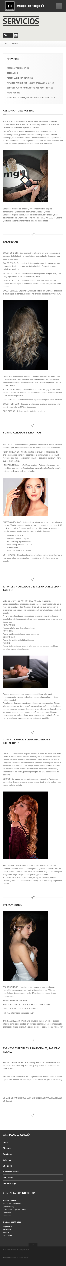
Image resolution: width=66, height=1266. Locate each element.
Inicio (5, 44)
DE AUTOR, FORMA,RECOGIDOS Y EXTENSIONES (30, 88)
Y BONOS (13, 93)
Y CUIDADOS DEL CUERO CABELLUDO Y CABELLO (31, 83)
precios (11, 1171)
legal (10, 1183)
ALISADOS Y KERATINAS (20, 78)
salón (7, 1148)
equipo (7, 1165)
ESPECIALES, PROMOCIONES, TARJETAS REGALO (31, 98)
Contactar (8, 1177)
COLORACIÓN (12, 73)
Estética (7, 1160)
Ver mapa (7, 1216)
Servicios (7, 1154)
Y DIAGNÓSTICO (18, 68)
